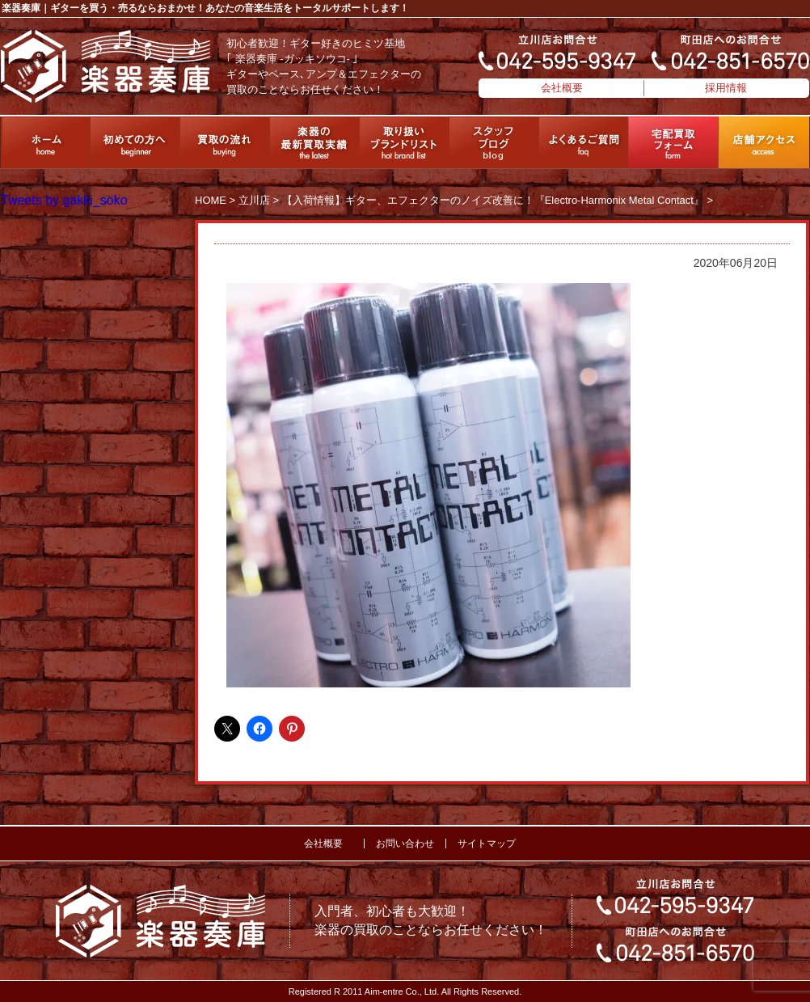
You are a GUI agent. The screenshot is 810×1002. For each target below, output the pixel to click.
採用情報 (726, 88)
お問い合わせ (405, 843)
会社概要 (562, 88)
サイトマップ (487, 843)
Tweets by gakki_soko (64, 200)
